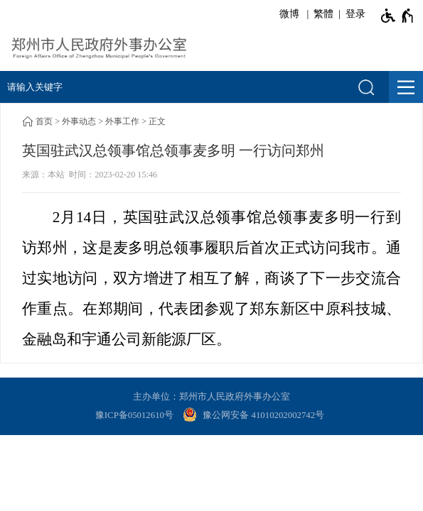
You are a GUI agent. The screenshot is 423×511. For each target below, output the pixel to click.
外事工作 (122, 121)
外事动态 (79, 121)
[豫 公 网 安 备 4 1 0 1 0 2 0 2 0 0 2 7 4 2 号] (255, 416)
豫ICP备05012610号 (134, 415)
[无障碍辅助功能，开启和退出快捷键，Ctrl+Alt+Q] (398, 15)
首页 (44, 121)
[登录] (353, 14)
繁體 (323, 14)
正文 (157, 121)
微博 (289, 14)
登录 (355, 14)
